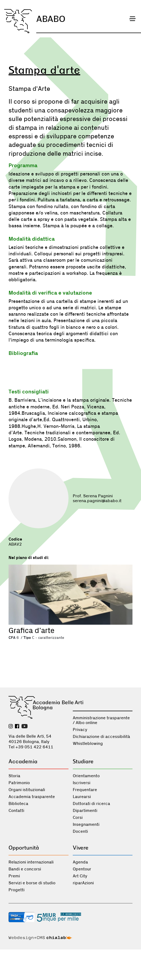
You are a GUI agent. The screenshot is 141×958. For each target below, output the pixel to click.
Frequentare (85, 789)
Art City (80, 876)
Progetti (17, 889)
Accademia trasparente (32, 796)
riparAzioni (83, 883)
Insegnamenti (86, 824)
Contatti (16, 810)
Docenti (80, 831)
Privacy (80, 729)
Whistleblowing (88, 743)
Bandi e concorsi (25, 869)
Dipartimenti (85, 810)
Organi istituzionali (27, 789)
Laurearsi (82, 796)
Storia (14, 775)
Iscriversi (81, 782)
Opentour (82, 869)
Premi (14, 876)
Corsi (78, 817)
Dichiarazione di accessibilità (101, 736)
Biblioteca (18, 803)
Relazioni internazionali (31, 862)
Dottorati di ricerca (91, 803)
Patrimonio (19, 782)
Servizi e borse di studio (32, 883)
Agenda (80, 862)
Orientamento (86, 775)
